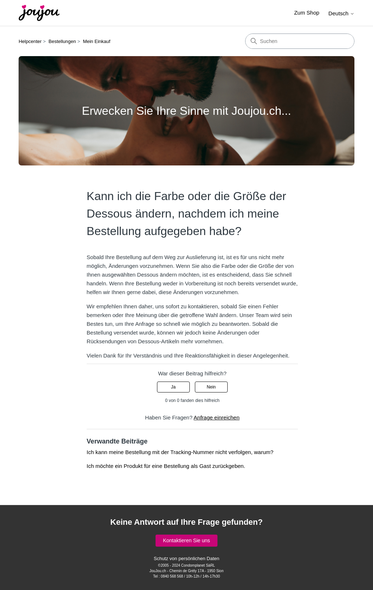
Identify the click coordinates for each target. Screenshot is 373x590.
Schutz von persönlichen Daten (186, 558)
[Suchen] (300, 41)
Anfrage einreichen (217, 417)
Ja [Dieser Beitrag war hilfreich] (173, 387)
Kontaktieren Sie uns (186, 540)
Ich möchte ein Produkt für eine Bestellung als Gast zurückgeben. (166, 466)
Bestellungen (62, 41)
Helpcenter (30, 41)
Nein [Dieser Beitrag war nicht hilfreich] (211, 387)
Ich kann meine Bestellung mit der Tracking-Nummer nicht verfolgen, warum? (180, 452)
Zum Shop (306, 12)
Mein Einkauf (96, 41)
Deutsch (341, 13)
